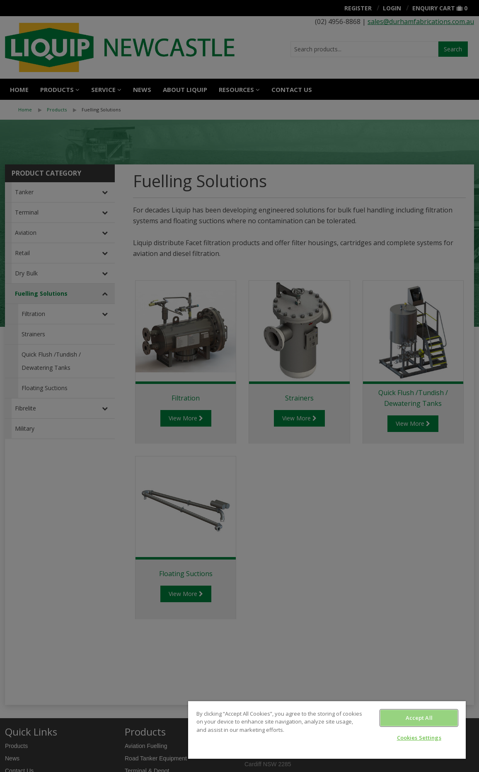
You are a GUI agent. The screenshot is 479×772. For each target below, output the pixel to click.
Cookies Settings (419, 737)
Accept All (419, 717)
